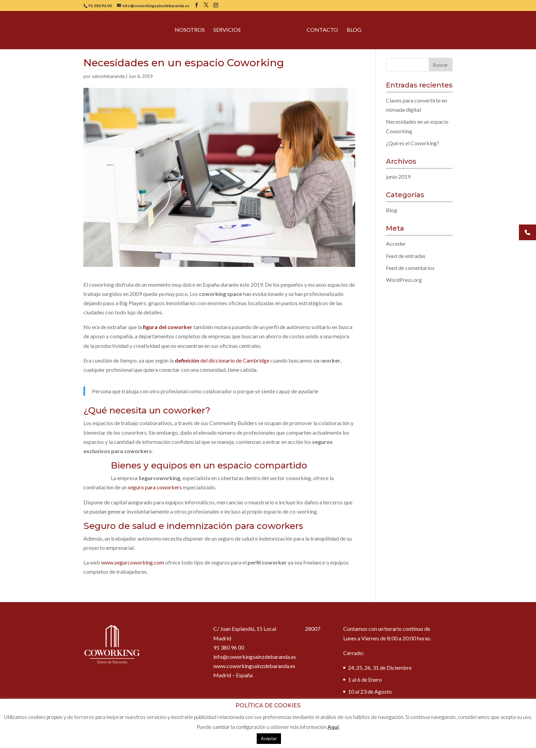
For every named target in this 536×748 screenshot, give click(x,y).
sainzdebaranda (108, 76)
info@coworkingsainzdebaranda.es (254, 656)
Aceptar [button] (269, 738)
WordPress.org (404, 279)
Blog (354, 30)
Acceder (396, 243)
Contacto (322, 30)
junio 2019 (398, 176)
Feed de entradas (406, 256)
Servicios (227, 30)
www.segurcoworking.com (132, 562)
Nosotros (190, 30)
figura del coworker (167, 327)
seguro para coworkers (155, 487)
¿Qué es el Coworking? (412, 143)
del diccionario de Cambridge (222, 360)
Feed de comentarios (410, 267)
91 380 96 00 (100, 5)
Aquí (333, 727)
